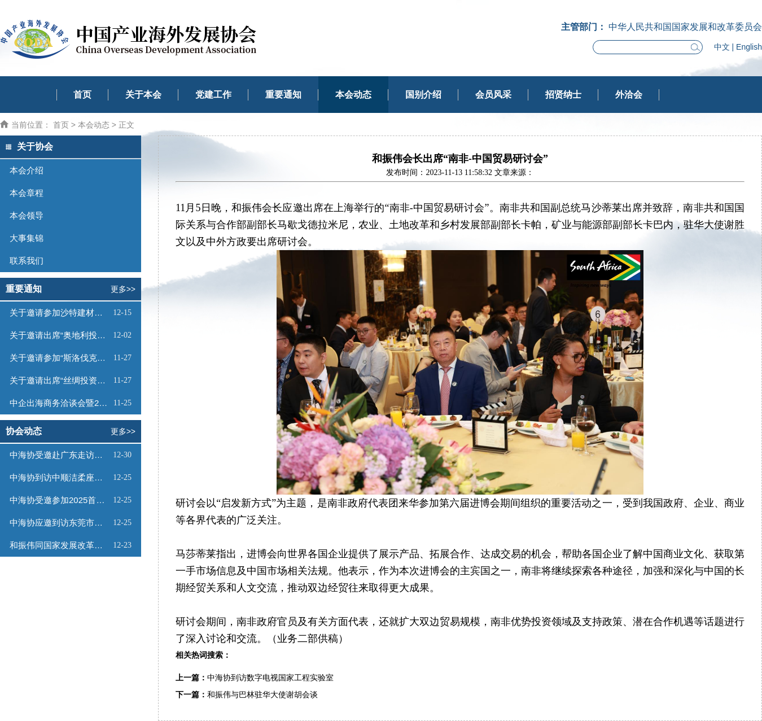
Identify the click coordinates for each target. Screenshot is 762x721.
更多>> (123, 289)
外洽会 (628, 94)
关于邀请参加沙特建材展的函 (60, 312)
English (749, 46)
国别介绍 (423, 94)
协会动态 (24, 431)
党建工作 (213, 94)
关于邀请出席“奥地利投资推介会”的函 (60, 335)
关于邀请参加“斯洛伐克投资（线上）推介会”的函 (60, 357)
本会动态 (353, 94)
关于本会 (143, 94)
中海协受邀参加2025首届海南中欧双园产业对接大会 (60, 500)
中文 (722, 46)
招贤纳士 (563, 94)
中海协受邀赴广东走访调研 (60, 455)
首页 (82, 94)
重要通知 (283, 94)
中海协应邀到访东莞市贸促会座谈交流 (60, 522)
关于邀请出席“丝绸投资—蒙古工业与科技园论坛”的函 (60, 380)
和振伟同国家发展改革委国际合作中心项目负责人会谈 (60, 545)
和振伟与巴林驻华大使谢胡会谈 (262, 695)
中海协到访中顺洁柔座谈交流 (60, 477)
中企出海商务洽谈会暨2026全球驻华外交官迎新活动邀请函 (60, 403)
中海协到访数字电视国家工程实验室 (270, 678)
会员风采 (493, 94)
